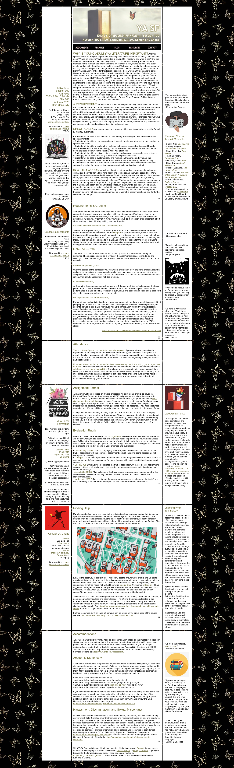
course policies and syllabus (59, 127)
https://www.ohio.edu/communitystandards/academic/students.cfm (104, 703)
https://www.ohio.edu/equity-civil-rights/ (91, 734)
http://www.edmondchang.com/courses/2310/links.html (107, 615)
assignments (115, 436)
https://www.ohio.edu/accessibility (108, 652)
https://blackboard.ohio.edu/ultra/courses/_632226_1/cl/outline (131, 330)
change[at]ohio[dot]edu (58, 122)
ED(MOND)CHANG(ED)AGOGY (88, 755)
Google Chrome (140, 750)
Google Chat (125, 585)
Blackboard (182, 191)
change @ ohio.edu (60, 553)
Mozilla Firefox (123, 750)
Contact (140, 748)
